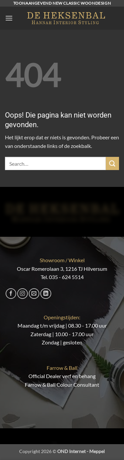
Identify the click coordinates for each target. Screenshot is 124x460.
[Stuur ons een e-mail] (34, 293)
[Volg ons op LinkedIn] (45, 293)
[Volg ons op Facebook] (11, 293)
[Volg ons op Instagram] (22, 293)
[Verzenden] (112, 163)
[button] (9, 18)
